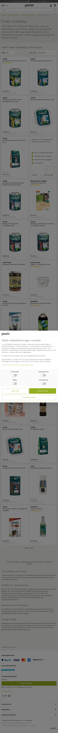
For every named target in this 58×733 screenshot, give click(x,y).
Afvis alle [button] (15, 391)
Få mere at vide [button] (29, 397)
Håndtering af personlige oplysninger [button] (22, 350)
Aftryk (4, 365)
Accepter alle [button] (42, 391)
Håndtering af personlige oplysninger (20, 365)
